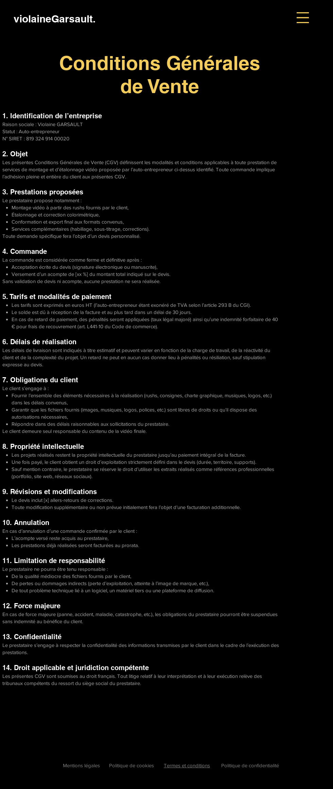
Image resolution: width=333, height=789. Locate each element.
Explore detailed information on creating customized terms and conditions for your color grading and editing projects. (129, 733)
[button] (303, 17)
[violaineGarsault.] (54, 18)
